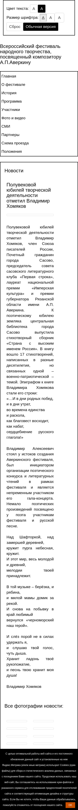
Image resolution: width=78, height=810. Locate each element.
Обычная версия (41, 26)
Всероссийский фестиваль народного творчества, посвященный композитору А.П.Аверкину (30, 54)
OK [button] (70, 805)
